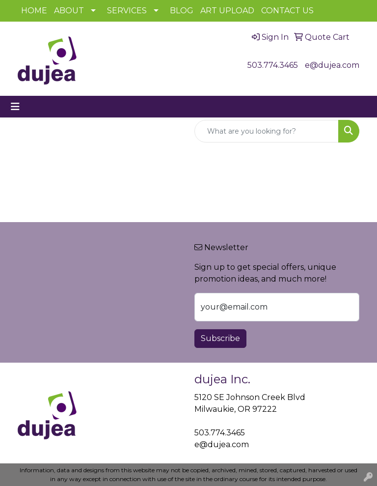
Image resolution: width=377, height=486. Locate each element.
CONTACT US (287, 10)
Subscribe (220, 338)
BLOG (181, 10)
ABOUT (69, 10)
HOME (34, 10)
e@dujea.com (332, 65)
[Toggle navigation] (15, 107)
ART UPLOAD (227, 10)
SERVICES (127, 10)
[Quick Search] (266, 131)
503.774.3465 (272, 65)
